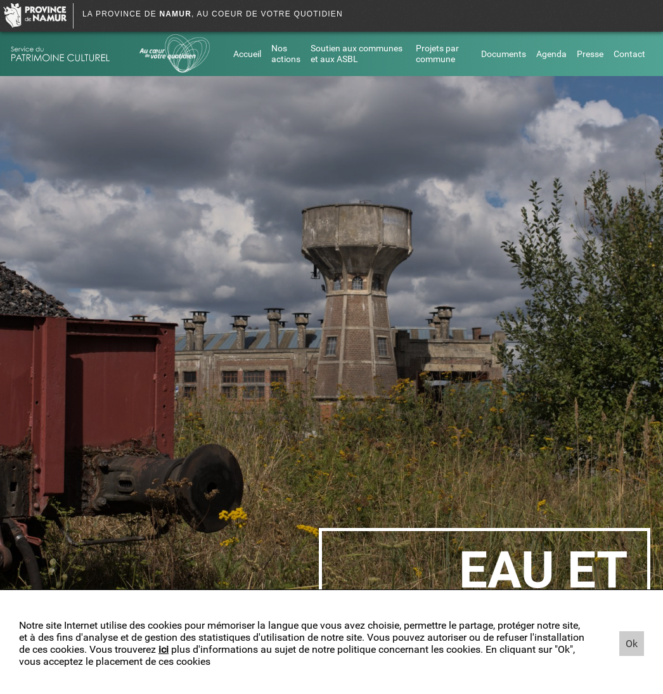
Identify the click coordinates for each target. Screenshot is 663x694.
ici (163, 649)
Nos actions (285, 54)
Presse (590, 54)
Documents (503, 54)
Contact (629, 54)
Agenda (551, 54)
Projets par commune (437, 54)
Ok (632, 644)
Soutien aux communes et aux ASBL (356, 54)
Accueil (247, 54)
